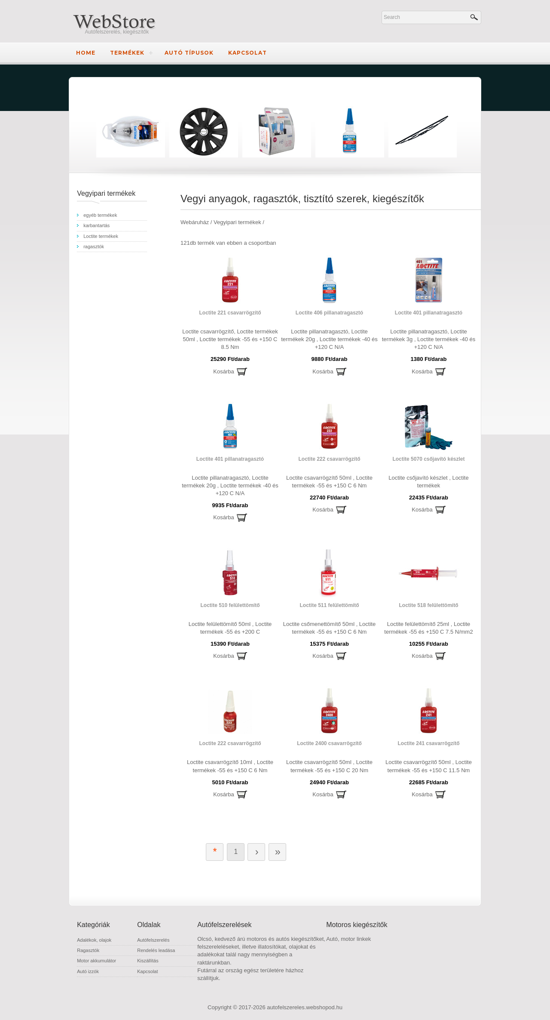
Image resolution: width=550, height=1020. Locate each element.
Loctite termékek (100, 236)
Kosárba (223, 371)
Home (85, 52)
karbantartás (96, 225)
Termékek (127, 52)
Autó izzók (88, 971)
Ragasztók (88, 950)
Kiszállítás (148, 960)
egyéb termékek (100, 215)
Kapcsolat (247, 52)
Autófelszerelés (153, 940)
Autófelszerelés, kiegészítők (117, 32)
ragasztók (93, 246)
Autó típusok (189, 52)
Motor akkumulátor (96, 960)
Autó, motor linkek (348, 939)
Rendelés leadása (156, 950)
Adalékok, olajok (94, 940)
